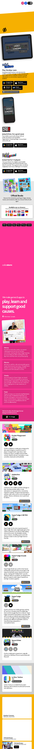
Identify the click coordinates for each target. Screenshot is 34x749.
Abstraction (13, 402)
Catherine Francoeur (19, 395)
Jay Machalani (25, 394)
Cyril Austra (18, 400)
